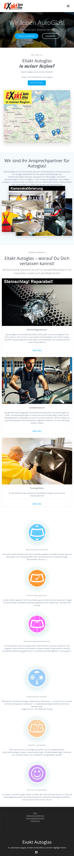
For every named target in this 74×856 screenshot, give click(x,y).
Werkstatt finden (37, 83)
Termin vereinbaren (26, 36)
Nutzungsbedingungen (35, 818)
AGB (35, 813)
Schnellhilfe (50, 36)
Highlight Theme (59, 847)
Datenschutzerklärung (35, 816)
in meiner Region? (37, 66)
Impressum (35, 821)
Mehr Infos (37, 350)
